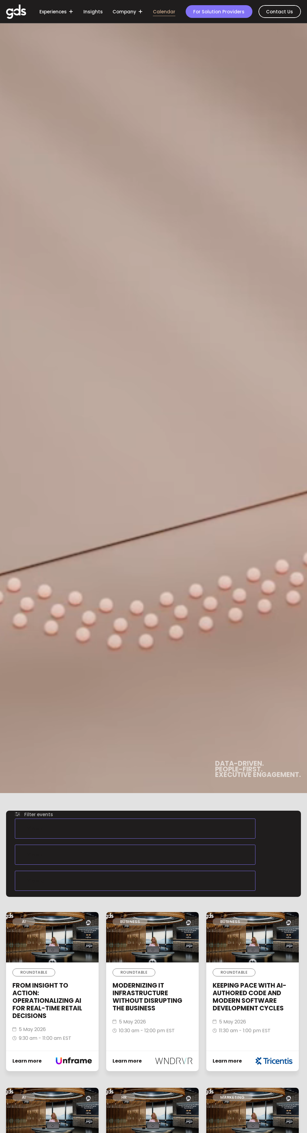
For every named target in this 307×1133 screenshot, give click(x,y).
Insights (93, 11)
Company (127, 12)
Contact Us (279, 11)
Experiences (55, 12)
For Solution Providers (219, 11)
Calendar (164, 11)
